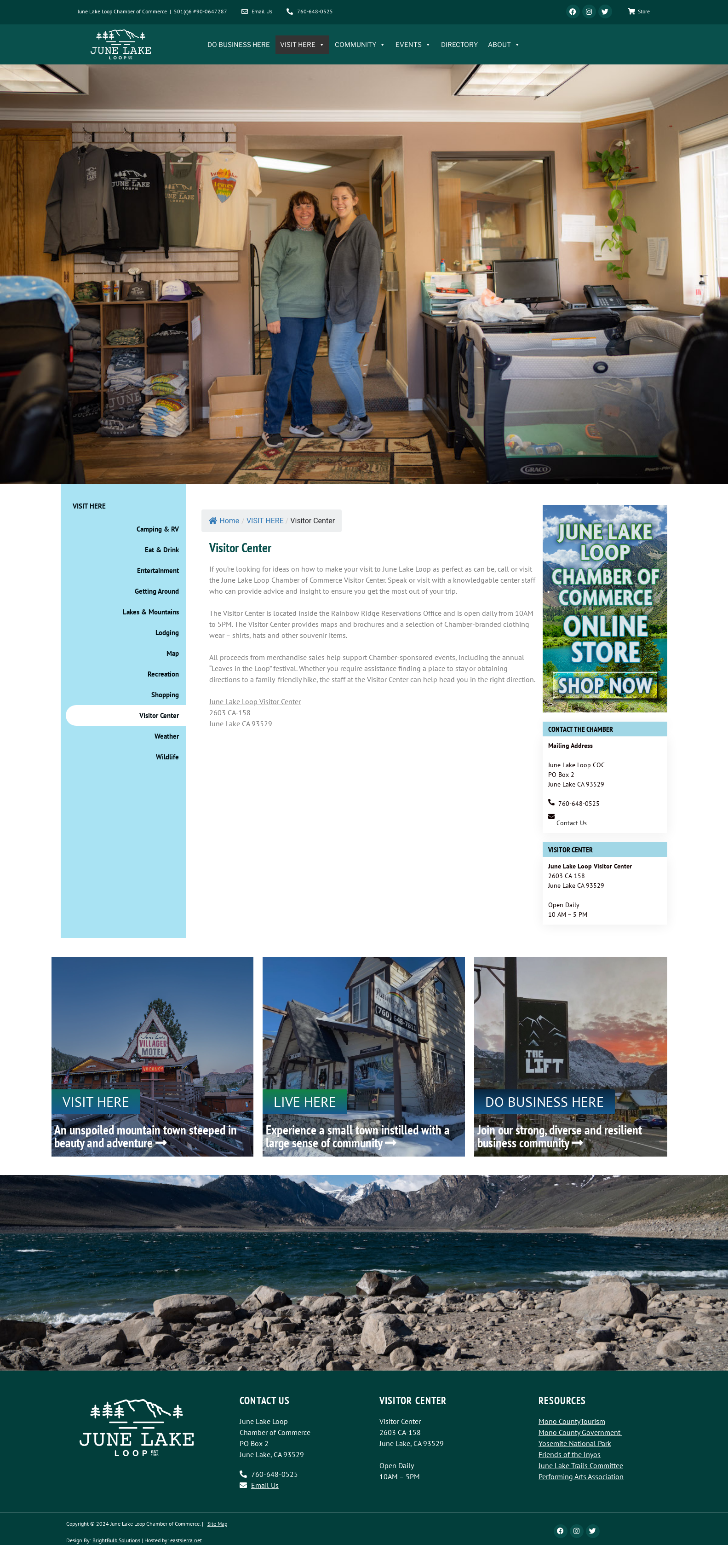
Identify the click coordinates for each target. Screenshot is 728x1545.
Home (224, 520)
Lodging (167, 632)
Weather (167, 736)
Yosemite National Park (575, 1443)
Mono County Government (579, 1432)
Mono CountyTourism (572, 1421)
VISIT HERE (302, 44)
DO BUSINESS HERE (238, 44)
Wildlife (167, 756)
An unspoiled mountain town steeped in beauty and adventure (145, 1136)
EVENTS (413, 44)
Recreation (163, 674)
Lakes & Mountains (151, 612)
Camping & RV (158, 529)
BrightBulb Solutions (116, 1540)
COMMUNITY (360, 44)
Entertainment (158, 570)
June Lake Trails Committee (581, 1465)
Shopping (165, 694)
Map (172, 653)
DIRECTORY (459, 44)
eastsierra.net (186, 1540)
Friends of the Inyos (570, 1454)
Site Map (217, 1523)
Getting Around (157, 591)
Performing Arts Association (581, 1476)
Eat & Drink (162, 549)
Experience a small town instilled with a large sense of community (358, 1136)
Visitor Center (159, 715)
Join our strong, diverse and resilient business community (559, 1136)
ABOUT (504, 44)
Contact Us (571, 823)
